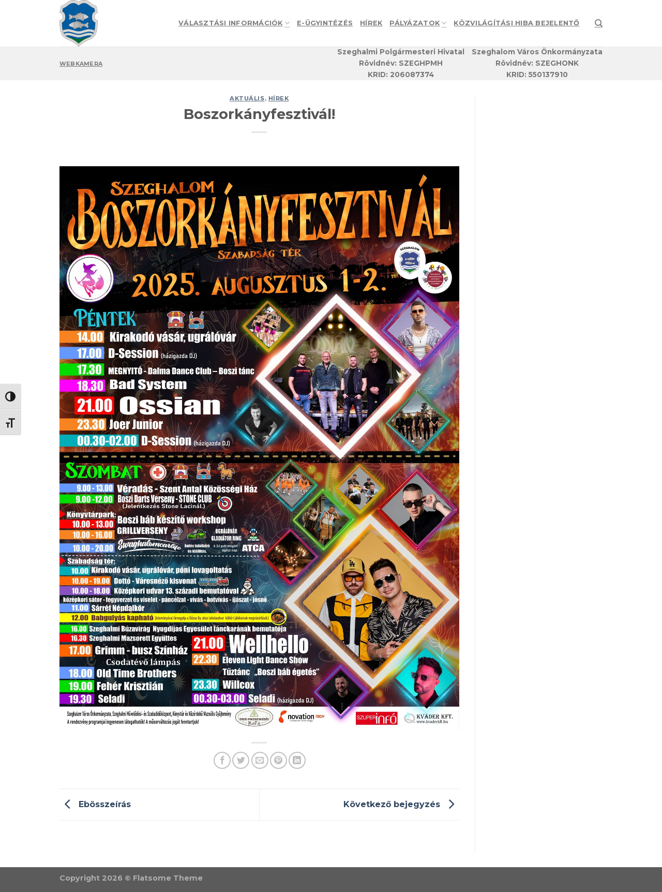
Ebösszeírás (95, 804)
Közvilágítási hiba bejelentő (516, 23)
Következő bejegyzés (401, 804)
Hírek (371, 23)
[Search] (599, 23)
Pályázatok (417, 23)
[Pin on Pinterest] (278, 760)
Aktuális (247, 98)
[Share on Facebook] (222, 760)
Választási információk (234, 23)
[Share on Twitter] (240, 760)
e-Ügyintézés (325, 23)
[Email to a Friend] (259, 760)
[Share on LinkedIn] (297, 760)
